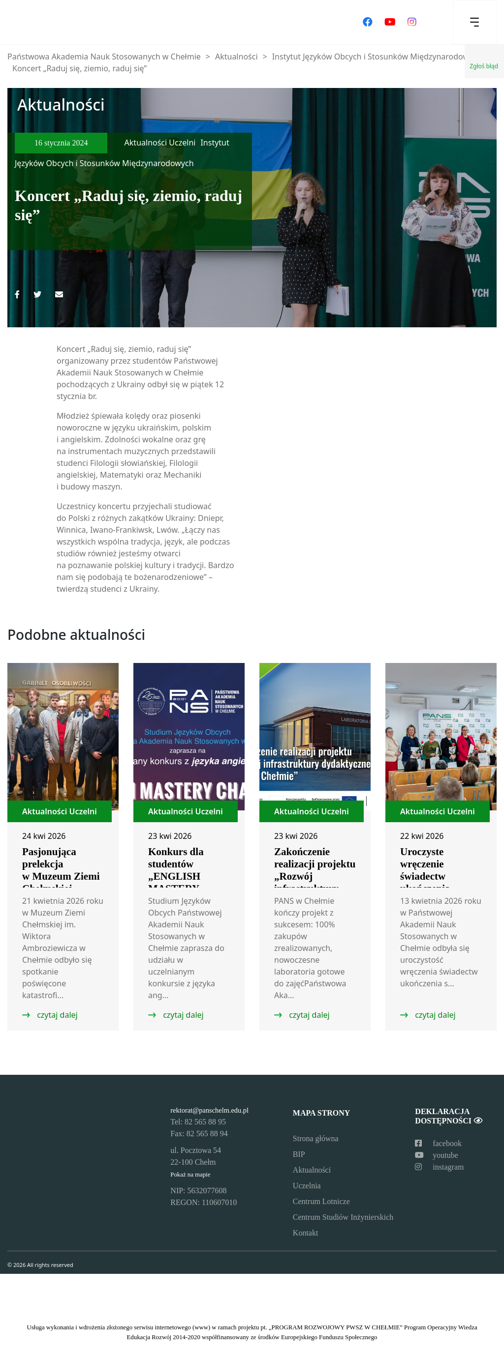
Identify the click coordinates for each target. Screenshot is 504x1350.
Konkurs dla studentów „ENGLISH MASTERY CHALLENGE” (184, 876)
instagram (439, 1167)
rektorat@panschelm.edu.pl (209, 1110)
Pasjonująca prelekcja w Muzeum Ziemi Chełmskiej (60, 870)
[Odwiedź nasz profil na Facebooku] (367, 22)
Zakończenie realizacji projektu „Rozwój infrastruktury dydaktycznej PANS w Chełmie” (314, 882)
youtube (436, 1155)
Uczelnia (307, 1185)
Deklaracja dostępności (448, 1116)
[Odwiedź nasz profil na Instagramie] (412, 22)
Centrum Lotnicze (321, 1201)
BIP (299, 1154)
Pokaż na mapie (190, 1174)
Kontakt (305, 1233)
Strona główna (316, 1138)
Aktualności (312, 1170)
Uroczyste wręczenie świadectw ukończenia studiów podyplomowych (436, 882)
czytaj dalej (56, 1014)
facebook (438, 1143)
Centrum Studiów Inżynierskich (343, 1217)
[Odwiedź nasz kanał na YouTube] (390, 22)
